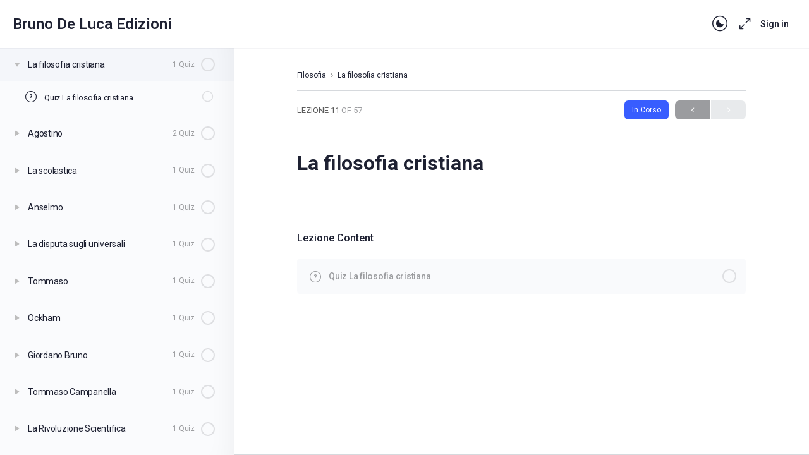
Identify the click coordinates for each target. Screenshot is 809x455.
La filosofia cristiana (373, 75)
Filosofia (311, 75)
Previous (692, 110)
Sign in (774, 24)
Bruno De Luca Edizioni (92, 24)
